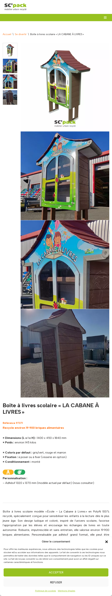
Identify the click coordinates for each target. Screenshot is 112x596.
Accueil (7, 34)
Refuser (56, 582)
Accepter (56, 572)
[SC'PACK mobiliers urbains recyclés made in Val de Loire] (15, 7)
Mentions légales (66, 590)
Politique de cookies (45, 590)
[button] (106, 542)
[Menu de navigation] (105, 17)
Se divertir (21, 34)
